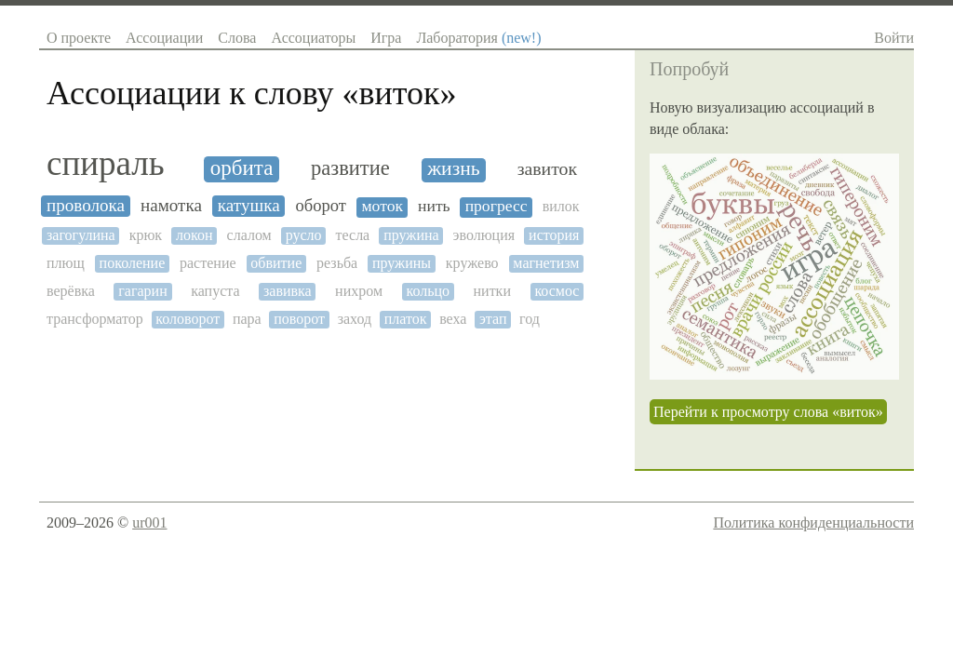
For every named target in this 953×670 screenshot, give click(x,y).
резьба (336, 263)
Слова (237, 38)
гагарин (142, 291)
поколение (133, 263)
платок (405, 319)
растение (208, 263)
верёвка (71, 291)
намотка (171, 205)
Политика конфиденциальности (813, 522)
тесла (353, 235)
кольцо (428, 291)
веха (452, 319)
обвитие (276, 263)
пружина (410, 235)
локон (194, 235)
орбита (242, 168)
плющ (66, 263)
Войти (894, 38)
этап (493, 319)
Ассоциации (164, 38)
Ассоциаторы (313, 38)
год (529, 319)
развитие (350, 168)
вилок (561, 206)
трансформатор (95, 319)
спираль (106, 163)
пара (247, 319)
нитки (492, 291)
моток (382, 206)
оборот (321, 205)
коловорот (187, 319)
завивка (287, 291)
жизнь (453, 169)
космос (556, 291)
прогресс (496, 206)
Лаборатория (478, 38)
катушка (249, 205)
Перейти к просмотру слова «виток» (768, 412)
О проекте (79, 38)
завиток (547, 169)
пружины (401, 263)
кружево (472, 263)
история (554, 235)
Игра (385, 38)
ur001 (149, 522)
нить (434, 206)
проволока (86, 205)
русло (304, 235)
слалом (249, 235)
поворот (299, 319)
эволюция (484, 235)
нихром (359, 291)
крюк (146, 235)
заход (355, 319)
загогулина (81, 235)
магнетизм (546, 263)
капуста (215, 291)
